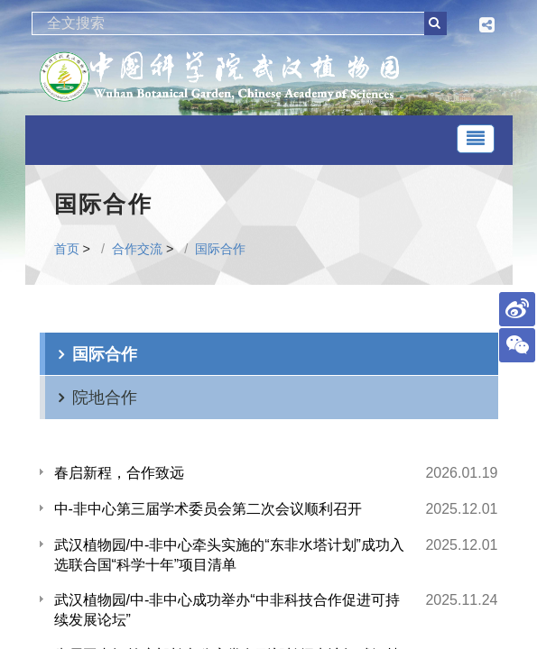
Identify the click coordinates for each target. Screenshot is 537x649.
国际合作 (220, 249)
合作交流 (137, 249)
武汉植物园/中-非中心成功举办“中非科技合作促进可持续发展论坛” (227, 609)
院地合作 (104, 397)
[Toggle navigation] (476, 138)
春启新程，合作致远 (119, 472)
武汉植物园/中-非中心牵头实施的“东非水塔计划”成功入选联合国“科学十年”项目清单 (229, 554)
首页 (66, 249)
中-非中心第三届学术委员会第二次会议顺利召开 (208, 508)
